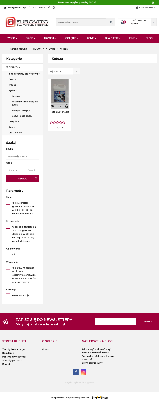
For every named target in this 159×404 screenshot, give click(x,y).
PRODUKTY (12, 67)
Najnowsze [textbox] (55, 71)
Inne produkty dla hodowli (24, 73)
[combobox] (64, 71)
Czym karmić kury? (92, 363)
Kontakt (6, 364)
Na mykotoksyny (21, 110)
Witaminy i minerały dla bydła (25, 103)
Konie (91, 38)
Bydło (12, 38)
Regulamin (8, 353)
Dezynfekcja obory (22, 116)
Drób (30, 38)
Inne (133, 38)
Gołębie (71, 38)
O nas (45, 349)
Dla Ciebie (113, 38)
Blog (149, 38)
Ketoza (16, 96)
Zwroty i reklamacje (13, 349)
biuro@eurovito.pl (15, 7)
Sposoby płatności (12, 360)
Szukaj (22, 178)
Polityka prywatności (14, 356)
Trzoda (50, 38)
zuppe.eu (89, 382)
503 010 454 (37, 7)
